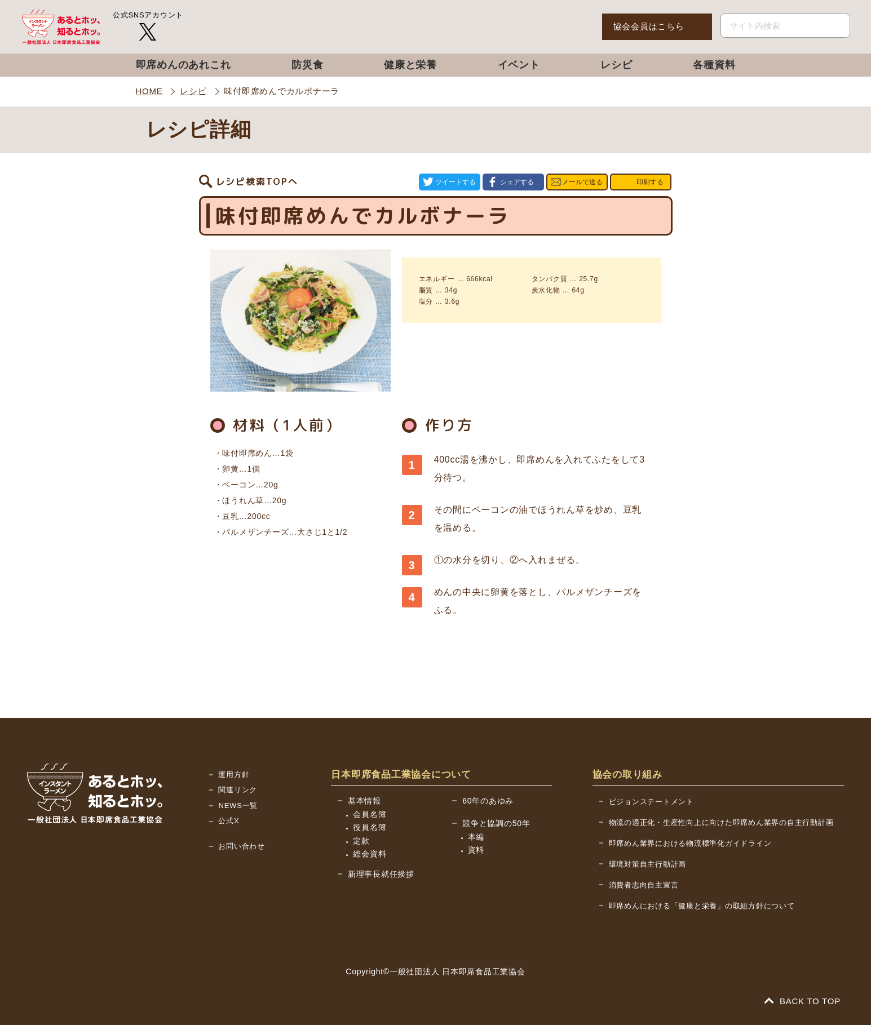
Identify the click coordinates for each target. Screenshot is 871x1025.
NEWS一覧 (238, 805)
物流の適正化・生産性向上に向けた (721, 822)
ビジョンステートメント (651, 801)
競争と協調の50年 (496, 823)
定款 (361, 840)
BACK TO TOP (803, 1001)
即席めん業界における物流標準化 (690, 843)
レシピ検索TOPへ (257, 182)
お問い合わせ (241, 846)
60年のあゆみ (488, 800)
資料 (476, 849)
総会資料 (369, 853)
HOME (149, 91)
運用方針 (233, 774)
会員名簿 (369, 814)
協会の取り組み (627, 774)
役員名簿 (369, 827)
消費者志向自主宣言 (644, 885)
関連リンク (237, 790)
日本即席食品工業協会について (401, 774)
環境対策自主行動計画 (648, 864)
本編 (476, 836)
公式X (228, 821)
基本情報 (364, 800)
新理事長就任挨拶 (381, 873)
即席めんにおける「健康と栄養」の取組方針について (702, 906)
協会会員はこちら (648, 26)
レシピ (193, 91)
